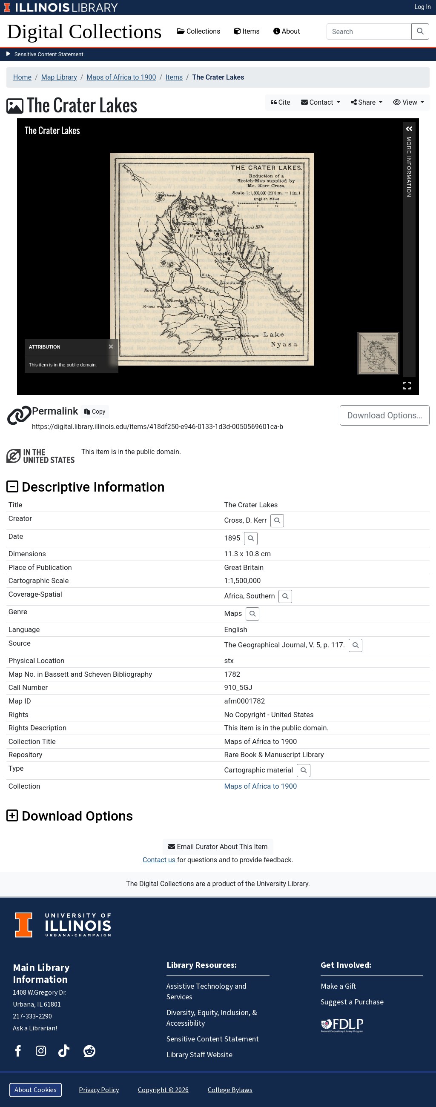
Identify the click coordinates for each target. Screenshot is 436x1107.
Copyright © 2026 (163, 1090)
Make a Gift (338, 986)
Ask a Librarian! (35, 1028)
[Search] (369, 31)
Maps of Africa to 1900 (121, 77)
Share (364, 102)
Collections (199, 31)
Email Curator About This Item (217, 847)
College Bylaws (230, 1090)
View (406, 102)
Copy (94, 411)
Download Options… (384, 415)
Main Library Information (41, 973)
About (286, 31)
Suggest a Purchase (352, 1002)
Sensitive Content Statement (48, 54)
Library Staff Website (199, 1055)
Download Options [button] (69, 816)
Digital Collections (84, 31)
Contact (318, 102)
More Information (409, 140)
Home (22, 77)
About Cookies (35, 1090)
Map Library (59, 77)
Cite (280, 102)
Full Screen (407, 385)
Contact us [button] (159, 860)
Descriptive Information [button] (85, 487)
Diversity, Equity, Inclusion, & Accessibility (211, 1018)
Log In (423, 6)
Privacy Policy (99, 1090)
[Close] (110, 346)
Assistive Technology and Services (206, 991)
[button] (409, 129)
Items (246, 31)
